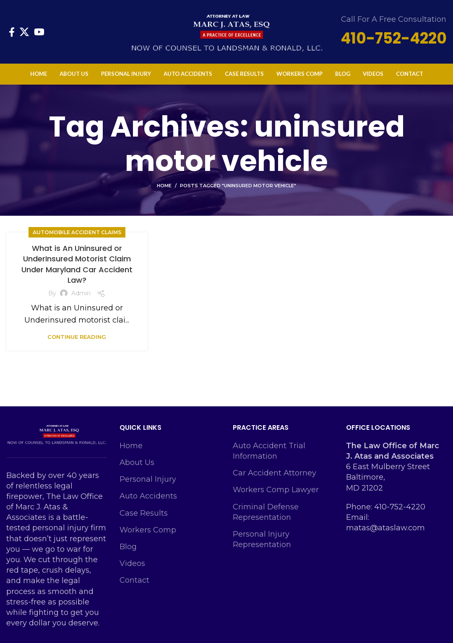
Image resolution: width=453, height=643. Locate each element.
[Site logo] (226, 31)
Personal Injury (148, 479)
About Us (137, 462)
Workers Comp (148, 530)
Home (164, 186)
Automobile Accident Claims (77, 232)
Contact (134, 580)
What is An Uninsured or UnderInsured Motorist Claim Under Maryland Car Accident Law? (77, 264)
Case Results (144, 513)
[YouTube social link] (39, 32)
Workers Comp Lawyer (276, 489)
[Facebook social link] (11, 32)
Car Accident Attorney (274, 473)
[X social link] (24, 32)
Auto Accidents (148, 496)
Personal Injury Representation (262, 539)
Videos (132, 563)
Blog (128, 546)
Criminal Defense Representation (266, 512)
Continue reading (76, 337)
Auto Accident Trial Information (269, 451)
